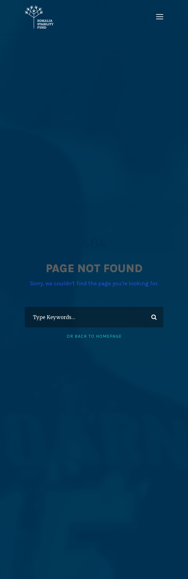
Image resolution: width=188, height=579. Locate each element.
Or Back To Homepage (94, 336)
